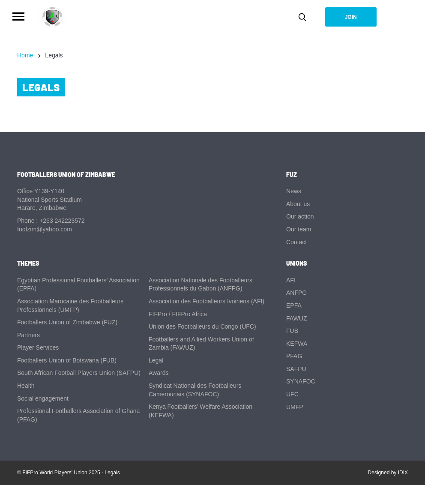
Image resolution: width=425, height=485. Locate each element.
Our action (300, 216)
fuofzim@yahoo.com (44, 229)
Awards (158, 372)
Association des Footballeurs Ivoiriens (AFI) (206, 301)
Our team (298, 229)
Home (25, 55)
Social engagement (43, 398)
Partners (28, 335)
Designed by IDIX (388, 473)
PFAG (294, 356)
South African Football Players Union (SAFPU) (79, 372)
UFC (292, 394)
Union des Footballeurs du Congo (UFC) (202, 326)
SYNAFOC (300, 381)
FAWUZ (296, 318)
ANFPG (296, 292)
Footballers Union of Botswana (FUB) (67, 360)
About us (298, 204)
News (293, 191)
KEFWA (296, 343)
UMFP (294, 407)
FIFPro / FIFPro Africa (178, 314)
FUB (292, 330)
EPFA (294, 305)
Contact (296, 242)
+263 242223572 (62, 220)
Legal (156, 360)
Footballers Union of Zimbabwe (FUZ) (67, 322)
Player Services (38, 347)
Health (25, 385)
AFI (291, 280)
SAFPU (296, 368)
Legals (112, 473)
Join (351, 17)
